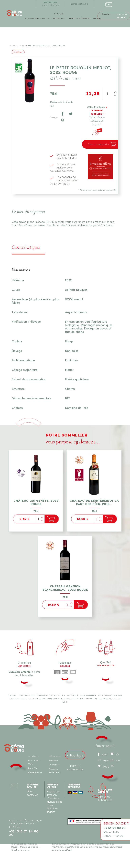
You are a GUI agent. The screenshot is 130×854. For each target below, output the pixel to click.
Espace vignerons (75, 767)
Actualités (97, 18)
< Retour (18, 52)
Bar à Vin (32, 768)
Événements (86, 18)
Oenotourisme (74, 18)
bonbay (25, 850)
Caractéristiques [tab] (26, 247)
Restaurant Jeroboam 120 (58, 16)
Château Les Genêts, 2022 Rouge (36, 502)
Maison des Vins (42, 18)
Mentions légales (29, 847)
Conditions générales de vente (54, 801)
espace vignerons (79, 4)
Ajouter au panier (99, 144)
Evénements (54, 756)
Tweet (70, 113)
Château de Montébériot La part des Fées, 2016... (94, 502)
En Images (54, 765)
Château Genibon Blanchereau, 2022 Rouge (65, 587)
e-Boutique (75, 755)
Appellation (29, 18)
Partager (62, 113)
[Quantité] (107, 93)
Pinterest (62, 120)
